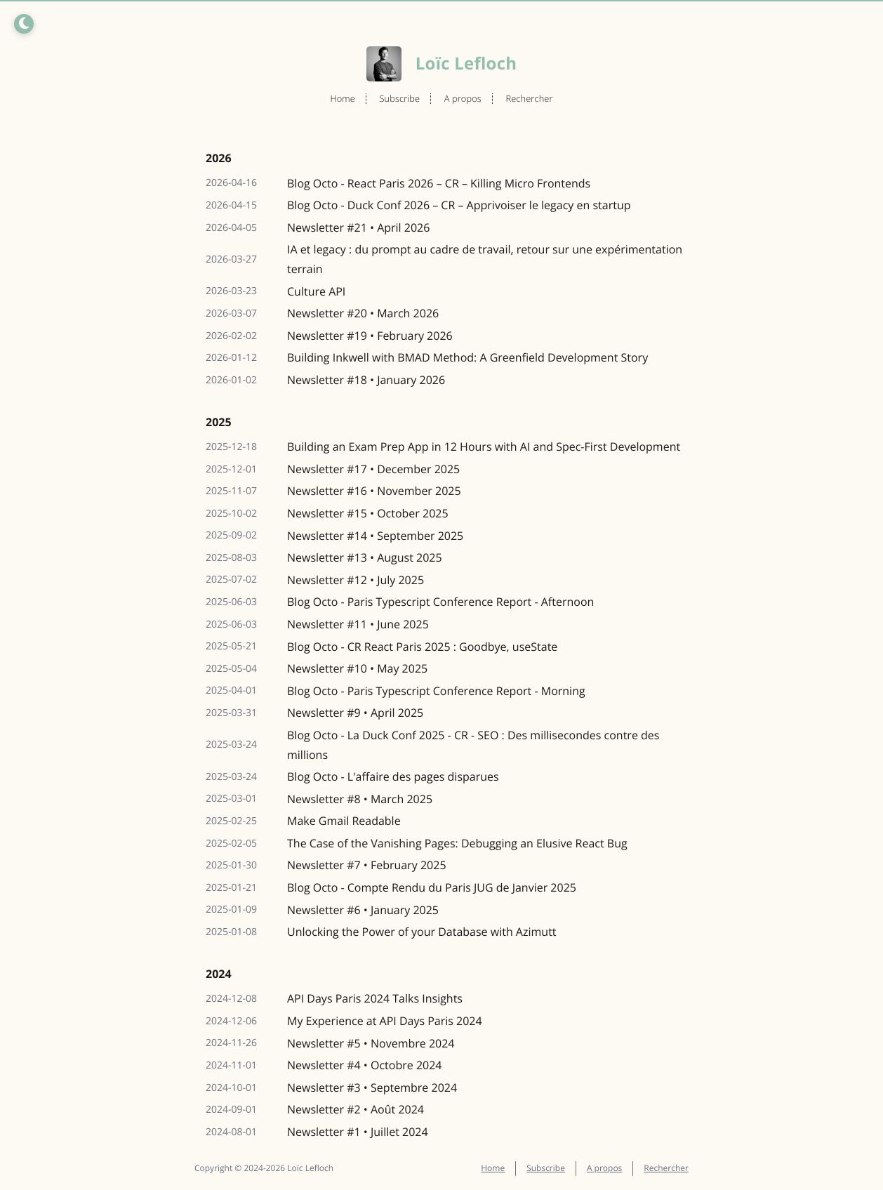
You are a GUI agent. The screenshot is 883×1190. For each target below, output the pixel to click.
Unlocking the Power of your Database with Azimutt (422, 931)
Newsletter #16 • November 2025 (374, 490)
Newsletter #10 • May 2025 (357, 668)
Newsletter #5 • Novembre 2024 (371, 1043)
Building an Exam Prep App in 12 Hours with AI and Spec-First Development (483, 446)
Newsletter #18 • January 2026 (366, 380)
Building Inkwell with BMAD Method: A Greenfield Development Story (467, 357)
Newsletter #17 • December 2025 (373, 469)
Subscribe (399, 98)
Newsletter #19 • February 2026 (370, 335)
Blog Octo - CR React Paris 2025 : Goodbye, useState (422, 646)
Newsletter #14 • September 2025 (375, 535)
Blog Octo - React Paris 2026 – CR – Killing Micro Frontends (438, 183)
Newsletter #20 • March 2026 (363, 313)
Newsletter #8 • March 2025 (359, 799)
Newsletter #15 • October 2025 (368, 513)
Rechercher (528, 98)
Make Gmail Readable (344, 820)
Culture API (316, 291)
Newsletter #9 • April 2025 (355, 712)
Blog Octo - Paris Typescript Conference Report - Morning (436, 691)
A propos (463, 98)
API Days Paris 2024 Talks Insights (375, 998)
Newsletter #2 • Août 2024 (355, 1109)
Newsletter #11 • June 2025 (358, 624)
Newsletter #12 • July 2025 (355, 580)
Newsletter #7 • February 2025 (366, 865)
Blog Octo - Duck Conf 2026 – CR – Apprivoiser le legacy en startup (458, 205)
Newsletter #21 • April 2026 (358, 227)
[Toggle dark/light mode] (24, 24)
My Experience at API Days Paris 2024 (384, 1021)
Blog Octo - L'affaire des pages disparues (393, 776)
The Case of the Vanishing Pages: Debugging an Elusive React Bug (457, 843)
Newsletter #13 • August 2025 (364, 557)
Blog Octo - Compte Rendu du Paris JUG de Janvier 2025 (431, 887)
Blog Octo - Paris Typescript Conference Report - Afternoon (440, 601)
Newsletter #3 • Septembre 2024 (372, 1087)
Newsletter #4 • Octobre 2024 (364, 1065)
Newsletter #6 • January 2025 (363, 910)
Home (342, 98)
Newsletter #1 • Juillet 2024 (357, 1131)
